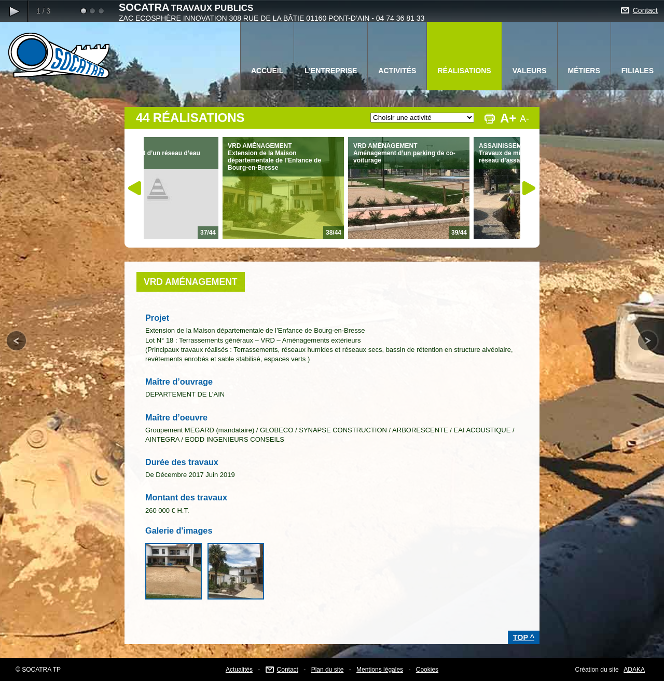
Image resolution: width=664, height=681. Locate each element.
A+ (508, 118)
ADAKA (634, 669)
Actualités (239, 669)
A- (524, 119)
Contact (645, 10)
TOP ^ (523, 637)
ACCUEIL (267, 70)
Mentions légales (379, 669)
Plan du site (327, 669)
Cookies (427, 669)
